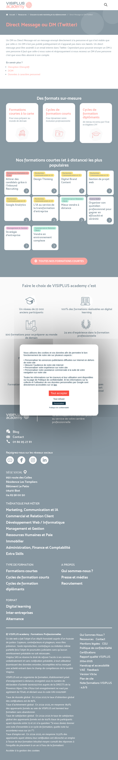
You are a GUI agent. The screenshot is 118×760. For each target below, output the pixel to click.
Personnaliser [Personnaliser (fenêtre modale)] (59, 403)
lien (55, 385)
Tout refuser (59, 399)
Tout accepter (59, 393)
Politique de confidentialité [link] (59, 408)
